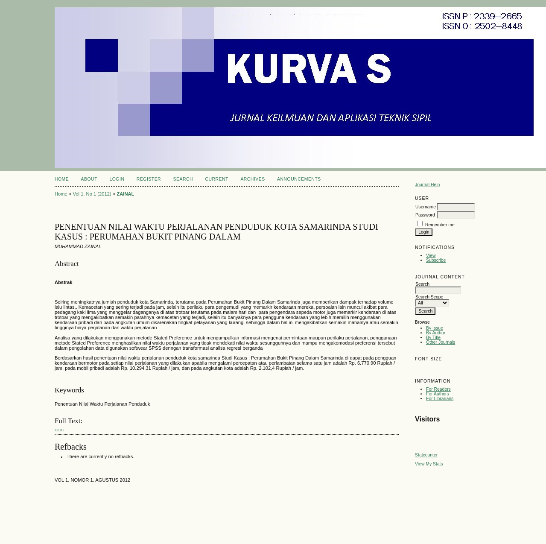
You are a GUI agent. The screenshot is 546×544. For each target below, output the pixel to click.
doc (59, 429)
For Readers (438, 389)
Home (62, 179)
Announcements (299, 179)
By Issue (434, 328)
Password (425, 215)
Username (425, 207)
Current (216, 179)
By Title (433, 337)
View (430, 255)
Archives (252, 179)
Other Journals (440, 342)
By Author (435, 332)
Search (183, 179)
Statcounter (426, 455)
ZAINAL (125, 193)
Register (149, 179)
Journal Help (427, 184)
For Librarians (439, 398)
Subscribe (436, 260)
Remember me (440, 224)
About (89, 179)
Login (116, 179)
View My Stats (429, 464)
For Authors (437, 394)
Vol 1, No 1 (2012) (92, 193)
